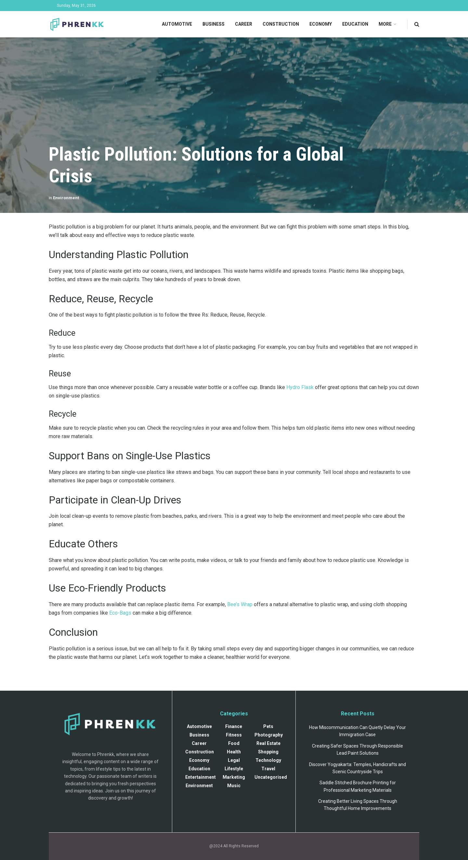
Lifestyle (234, 768)
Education (355, 24)
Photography (268, 734)
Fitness (234, 734)
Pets (268, 726)
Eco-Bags (120, 613)
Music (233, 785)
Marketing (234, 777)
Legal (234, 760)
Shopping (268, 751)
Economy (320, 24)
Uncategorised (270, 777)
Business (213, 24)
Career (243, 24)
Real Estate (268, 743)
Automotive (177, 24)
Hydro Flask (300, 387)
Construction (281, 24)
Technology (268, 760)
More (385, 24)
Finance (233, 726)
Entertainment (200, 777)
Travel (268, 768)
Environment (66, 197)
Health (234, 751)
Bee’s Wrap (240, 604)
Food (234, 743)
